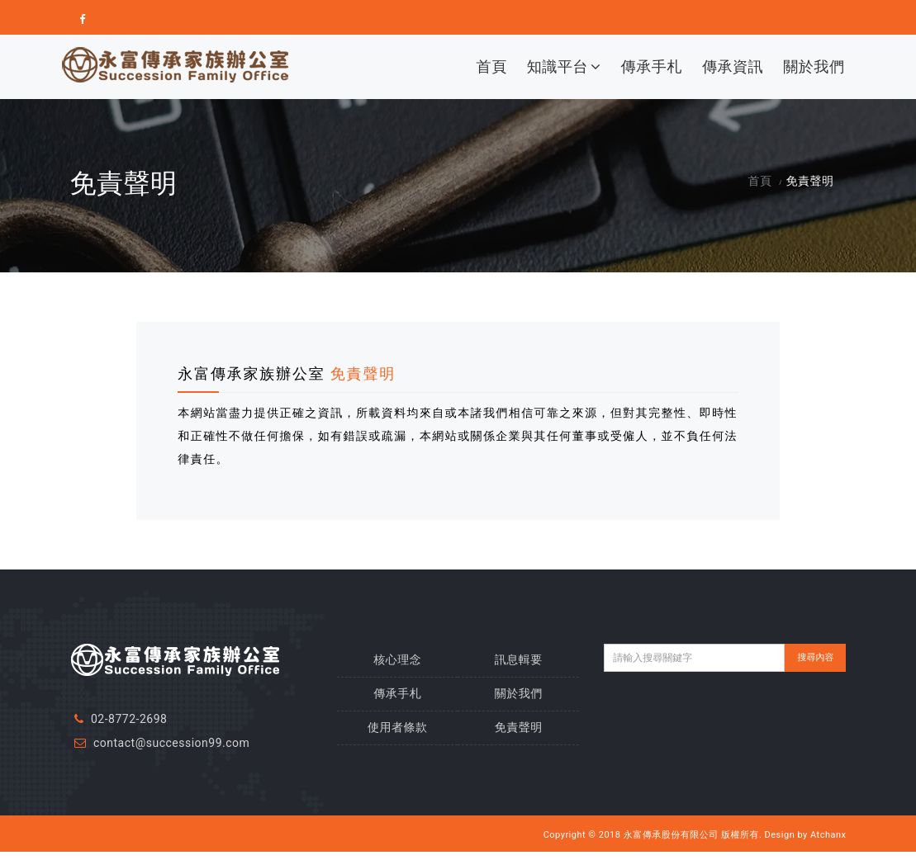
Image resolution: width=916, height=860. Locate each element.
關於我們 (813, 66)
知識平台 (564, 66)
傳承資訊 (732, 66)
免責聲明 (519, 727)
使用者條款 (398, 727)
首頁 (492, 66)
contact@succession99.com (171, 742)
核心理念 (397, 659)
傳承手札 (651, 66)
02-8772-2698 (129, 718)
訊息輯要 (519, 659)
